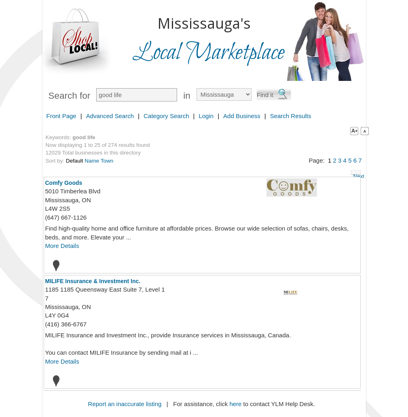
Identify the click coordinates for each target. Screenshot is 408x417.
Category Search (166, 115)
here (235, 403)
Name (92, 161)
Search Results (290, 115)
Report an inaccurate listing (125, 403)
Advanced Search (110, 115)
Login (206, 115)
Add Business (241, 115)
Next (357, 174)
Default (74, 161)
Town (107, 161)
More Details (62, 245)
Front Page (61, 115)
